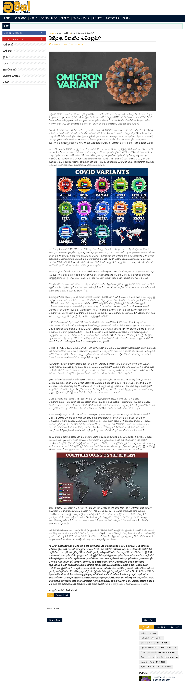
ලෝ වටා (175, 33)
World (33, 18)
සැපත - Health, (77, 44)
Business (97, 18)
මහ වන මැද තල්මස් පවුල (167, 118)
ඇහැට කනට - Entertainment (155, 49)
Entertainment (48, 18)
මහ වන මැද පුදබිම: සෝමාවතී (164, 96)
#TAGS (147, 33)
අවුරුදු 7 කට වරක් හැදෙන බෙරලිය (163, 108)
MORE (125, 18)
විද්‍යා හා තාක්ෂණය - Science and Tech (159, 54)
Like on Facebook (24, 34)
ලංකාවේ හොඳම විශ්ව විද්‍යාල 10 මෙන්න (165, 131)
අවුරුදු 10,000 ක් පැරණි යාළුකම (166, 166)
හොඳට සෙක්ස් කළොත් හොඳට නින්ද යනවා (166, 154)
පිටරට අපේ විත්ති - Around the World (159, 58)
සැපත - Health (62, 33)
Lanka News (19, 18)
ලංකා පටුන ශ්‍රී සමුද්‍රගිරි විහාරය (165, 178)
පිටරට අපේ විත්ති (80, 18)
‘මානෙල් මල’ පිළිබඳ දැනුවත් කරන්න (164, 84)
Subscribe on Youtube (24, 40)
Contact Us (112, 18)
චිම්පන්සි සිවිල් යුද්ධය (165, 188)
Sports (65, 18)
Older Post (130, 672)
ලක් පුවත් (161, 33)
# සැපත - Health (62, 646)
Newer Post (54, 672)
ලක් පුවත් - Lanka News (152, 44)
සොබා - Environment (168, 63)
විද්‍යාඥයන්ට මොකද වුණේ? (164, 143)
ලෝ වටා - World (149, 39)
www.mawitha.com (35, 679)
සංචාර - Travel (165, 73)
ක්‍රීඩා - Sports (147, 63)
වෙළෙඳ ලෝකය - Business (153, 68)
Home (7, 18)
